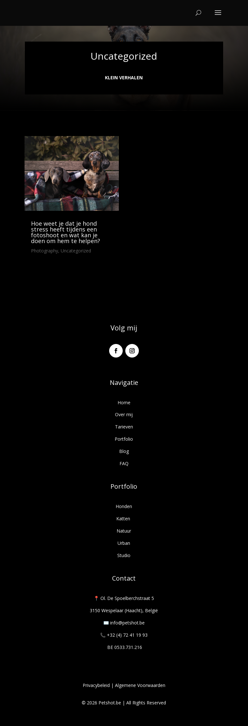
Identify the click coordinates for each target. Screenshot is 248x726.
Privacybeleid (96, 685)
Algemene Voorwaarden (140, 685)
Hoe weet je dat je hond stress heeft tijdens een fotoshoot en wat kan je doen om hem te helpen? (65, 232)
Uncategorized (76, 251)
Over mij (124, 414)
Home (124, 402)
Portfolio (124, 439)
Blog (124, 451)
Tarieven (124, 427)
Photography (44, 251)
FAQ (124, 463)
